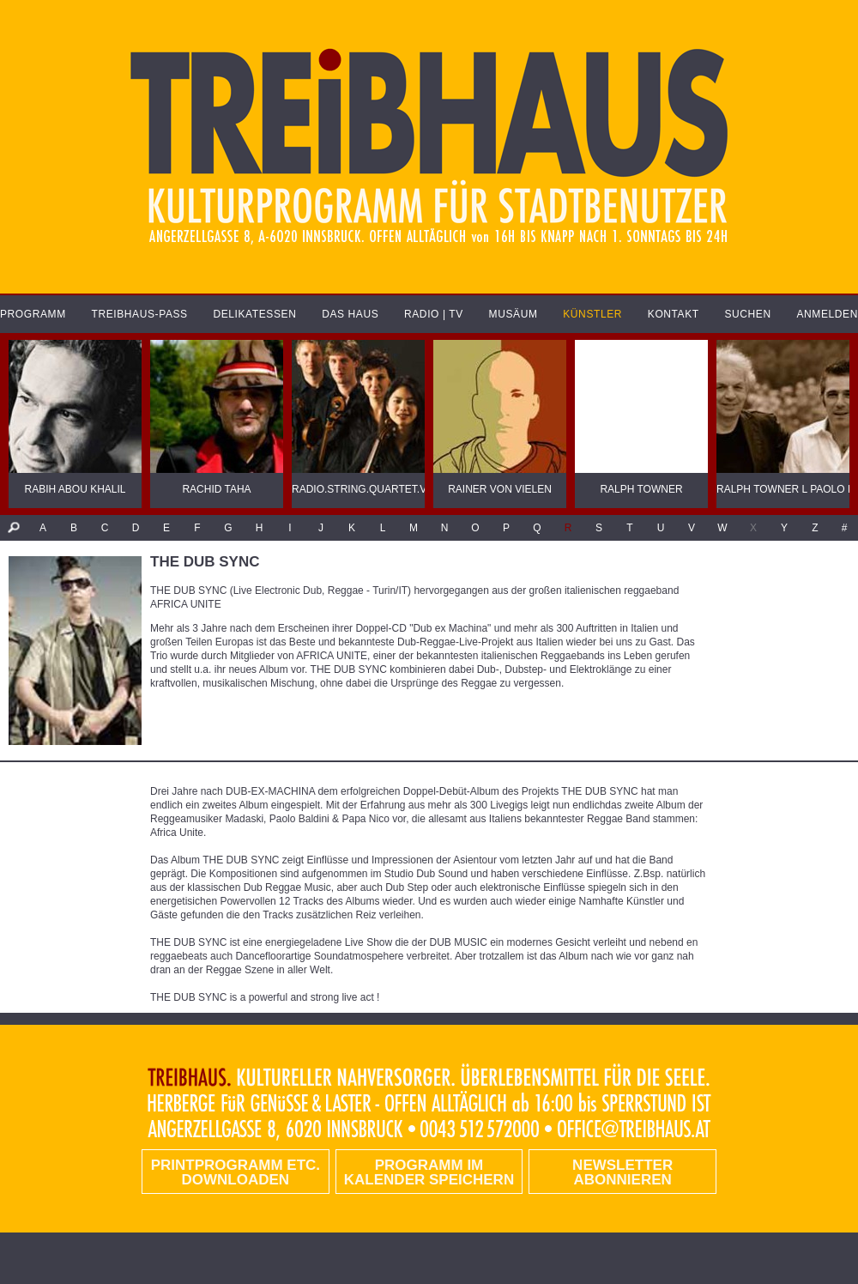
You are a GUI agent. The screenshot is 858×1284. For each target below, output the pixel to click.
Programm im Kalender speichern (429, 1172)
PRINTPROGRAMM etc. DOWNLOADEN (235, 1172)
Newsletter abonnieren (622, 1172)
